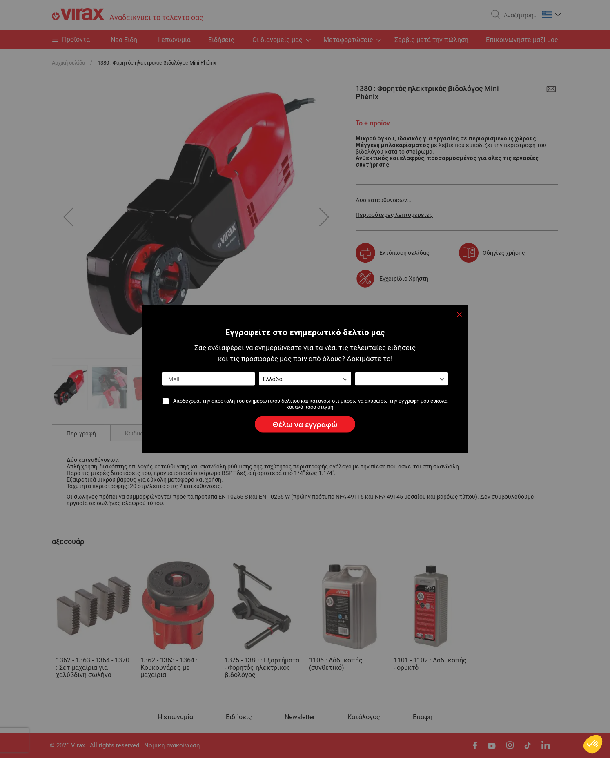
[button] (593, 744)
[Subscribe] (305, 424)
